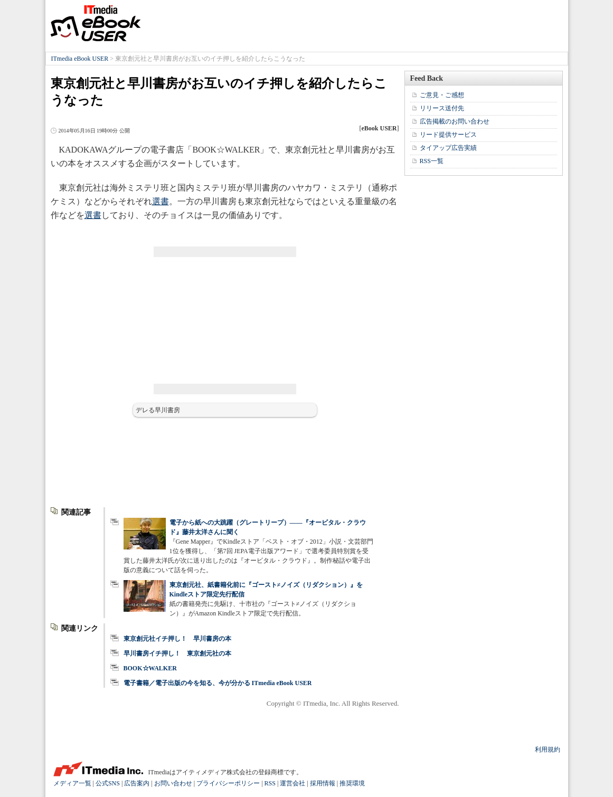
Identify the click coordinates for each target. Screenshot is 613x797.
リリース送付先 (442, 108)
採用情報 (322, 783)
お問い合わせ (173, 783)
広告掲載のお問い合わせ (454, 121)
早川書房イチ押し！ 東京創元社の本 (177, 653)
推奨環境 (352, 783)
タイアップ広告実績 (448, 147)
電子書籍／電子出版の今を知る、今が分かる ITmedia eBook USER (218, 683)
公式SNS (108, 783)
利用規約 (547, 749)
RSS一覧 (432, 161)
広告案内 (136, 783)
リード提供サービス (448, 134)
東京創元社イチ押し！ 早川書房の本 (177, 638)
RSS (270, 783)
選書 (160, 201)
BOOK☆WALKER (150, 668)
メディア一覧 (72, 783)
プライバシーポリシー (228, 783)
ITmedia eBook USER (95, 23)
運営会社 (292, 783)
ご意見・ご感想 (442, 95)
